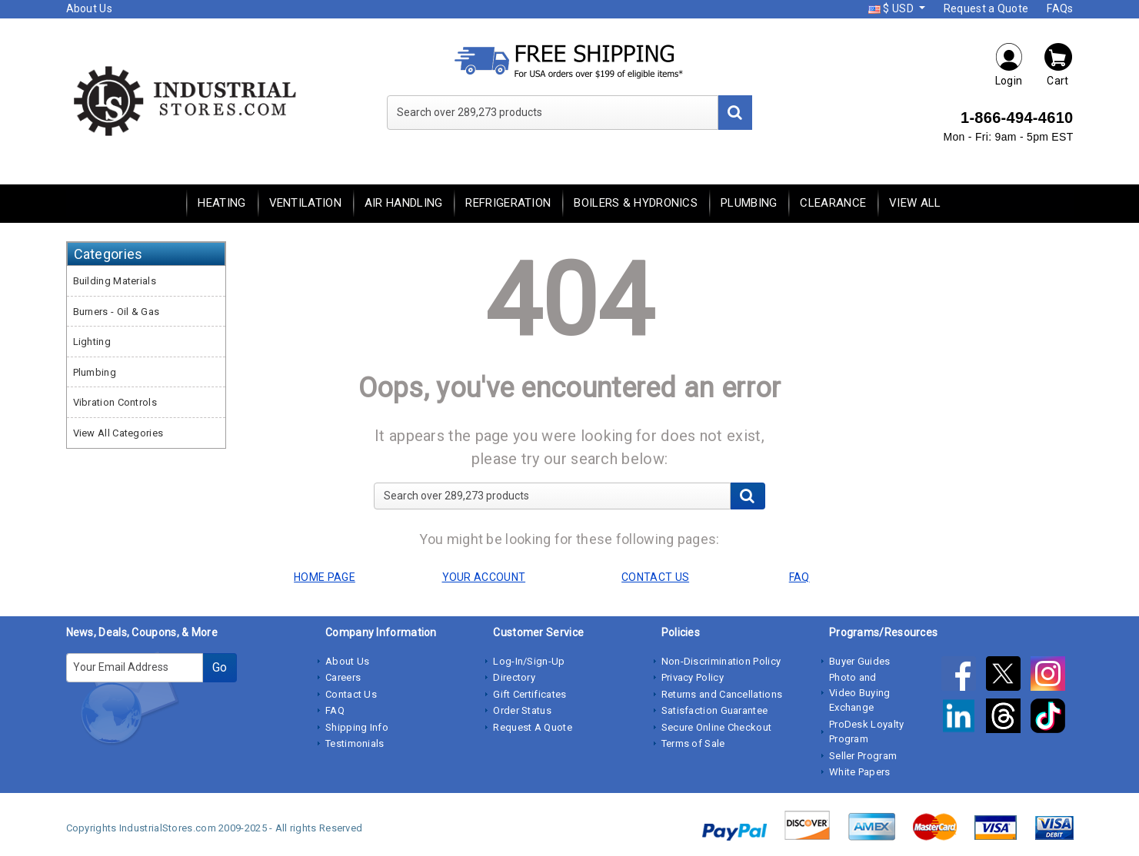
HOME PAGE (324, 577)
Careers (343, 677)
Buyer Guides (860, 661)
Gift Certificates (529, 694)
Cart (1058, 64)
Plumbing (749, 203)
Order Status (522, 710)
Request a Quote (986, 8)
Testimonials (355, 743)
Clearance (833, 203)
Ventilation (305, 203)
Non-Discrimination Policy (721, 661)
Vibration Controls (115, 402)
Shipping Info (356, 727)
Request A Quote (532, 727)
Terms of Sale (693, 743)
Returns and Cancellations (722, 694)
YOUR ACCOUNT (484, 577)
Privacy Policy (692, 677)
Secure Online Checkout (716, 727)
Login (1009, 64)
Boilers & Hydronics (636, 203)
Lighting (92, 341)
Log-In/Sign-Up (529, 661)
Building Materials (114, 281)
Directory (514, 677)
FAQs (1060, 8)
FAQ (335, 710)
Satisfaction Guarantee (714, 710)
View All (915, 203)
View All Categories (118, 433)
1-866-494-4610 (1017, 117)
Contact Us (351, 694)
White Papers (860, 772)
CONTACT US (655, 577)
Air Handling (404, 203)
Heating (221, 203)
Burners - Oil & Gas (116, 311)
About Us (89, 8)
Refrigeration (508, 203)
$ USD (892, 8)
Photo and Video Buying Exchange (860, 692)
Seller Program (863, 755)
